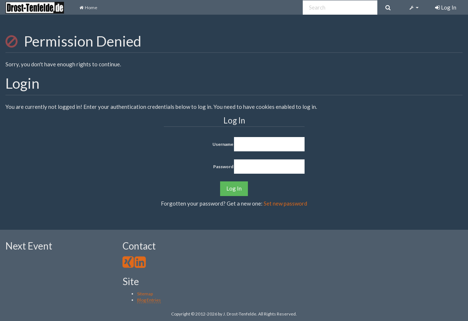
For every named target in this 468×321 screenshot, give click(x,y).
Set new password (285, 203)
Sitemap (145, 293)
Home (88, 7)
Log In (234, 188)
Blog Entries (149, 300)
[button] (413, 7)
